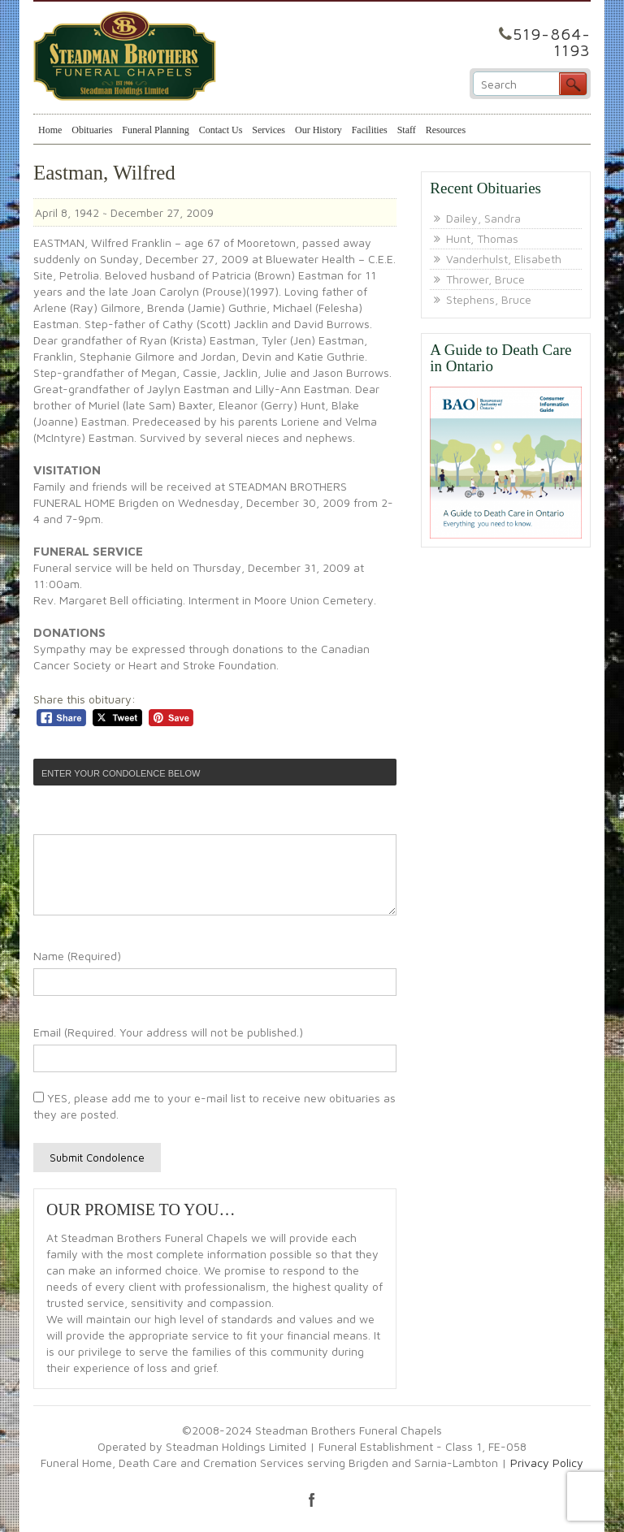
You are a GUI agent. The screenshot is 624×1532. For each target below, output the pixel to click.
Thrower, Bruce (485, 279)
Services (268, 130)
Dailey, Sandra (483, 218)
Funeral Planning (155, 130)
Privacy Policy (546, 1462)
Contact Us (221, 130)
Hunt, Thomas (482, 238)
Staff (406, 130)
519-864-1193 (552, 41)
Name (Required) (77, 956)
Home (50, 130)
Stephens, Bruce (488, 299)
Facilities (370, 130)
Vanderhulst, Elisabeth (503, 259)
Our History (318, 130)
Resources (446, 130)
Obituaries (92, 130)
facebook (312, 1499)
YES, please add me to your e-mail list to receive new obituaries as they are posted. (214, 1106)
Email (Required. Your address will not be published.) (168, 1032)
